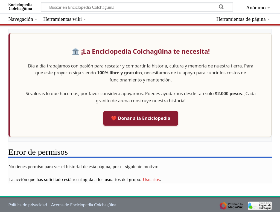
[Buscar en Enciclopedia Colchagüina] (137, 6)
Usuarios (151, 179)
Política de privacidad (27, 204)
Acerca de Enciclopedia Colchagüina (83, 204)
